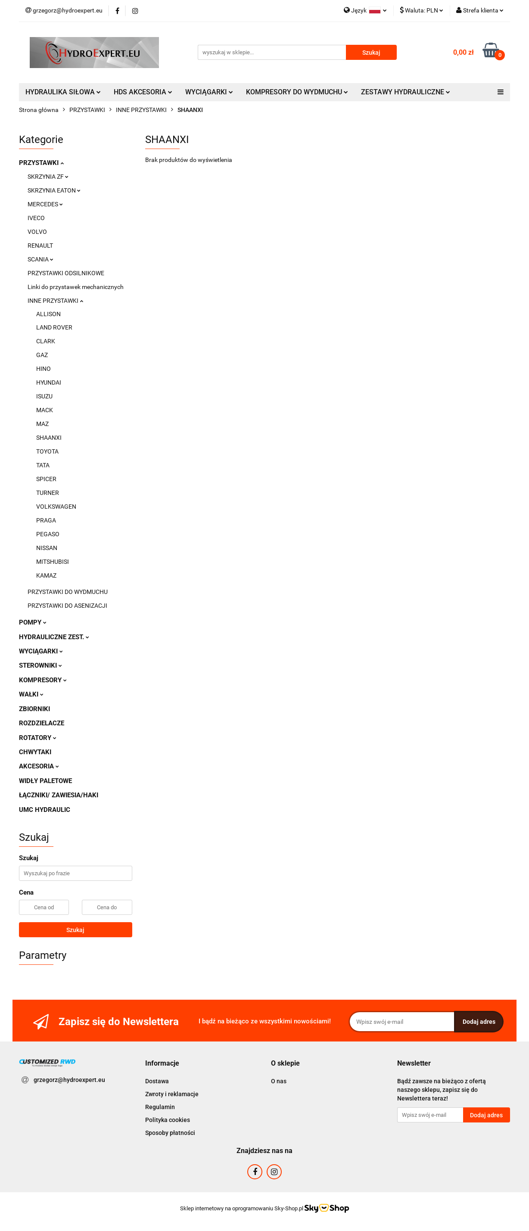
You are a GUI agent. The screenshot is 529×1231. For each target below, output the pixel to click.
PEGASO (47, 534)
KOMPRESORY (43, 680)
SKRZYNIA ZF (48, 176)
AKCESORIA (39, 766)
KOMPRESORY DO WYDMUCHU (297, 92)
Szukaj (75, 929)
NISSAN (46, 547)
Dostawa (157, 1081)
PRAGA (46, 520)
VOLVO (37, 231)
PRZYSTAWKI (41, 163)
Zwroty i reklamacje (172, 1094)
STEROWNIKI (40, 665)
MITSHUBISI (52, 561)
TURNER (47, 492)
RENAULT (40, 245)
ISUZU (44, 396)
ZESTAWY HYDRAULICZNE (405, 92)
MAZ (42, 423)
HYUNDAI (48, 382)
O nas (278, 1081)
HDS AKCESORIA (143, 92)
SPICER (46, 479)
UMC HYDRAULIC (44, 810)
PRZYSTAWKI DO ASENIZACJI (67, 605)
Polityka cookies (167, 1119)
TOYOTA (47, 451)
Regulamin (160, 1107)
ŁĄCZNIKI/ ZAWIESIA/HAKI (58, 795)
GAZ (42, 354)
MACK (44, 410)
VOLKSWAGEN (56, 506)
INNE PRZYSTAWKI (55, 300)
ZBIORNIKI (34, 709)
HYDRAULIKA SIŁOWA (63, 92)
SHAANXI (49, 437)
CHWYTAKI (35, 752)
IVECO (36, 217)
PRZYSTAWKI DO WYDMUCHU (68, 591)
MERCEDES (45, 204)
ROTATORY (37, 738)
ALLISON (48, 314)
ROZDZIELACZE (41, 723)
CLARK (45, 341)
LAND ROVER (54, 327)
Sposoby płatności (170, 1132)
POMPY (33, 622)
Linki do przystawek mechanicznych (76, 286)
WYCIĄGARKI (209, 92)
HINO (43, 368)
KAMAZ (46, 575)
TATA (43, 465)
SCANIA (40, 259)
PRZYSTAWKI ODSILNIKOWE (66, 273)
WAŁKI (31, 694)
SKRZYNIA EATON (54, 190)
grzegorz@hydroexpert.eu (69, 1079)
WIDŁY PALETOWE (45, 781)
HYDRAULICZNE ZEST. (54, 637)
